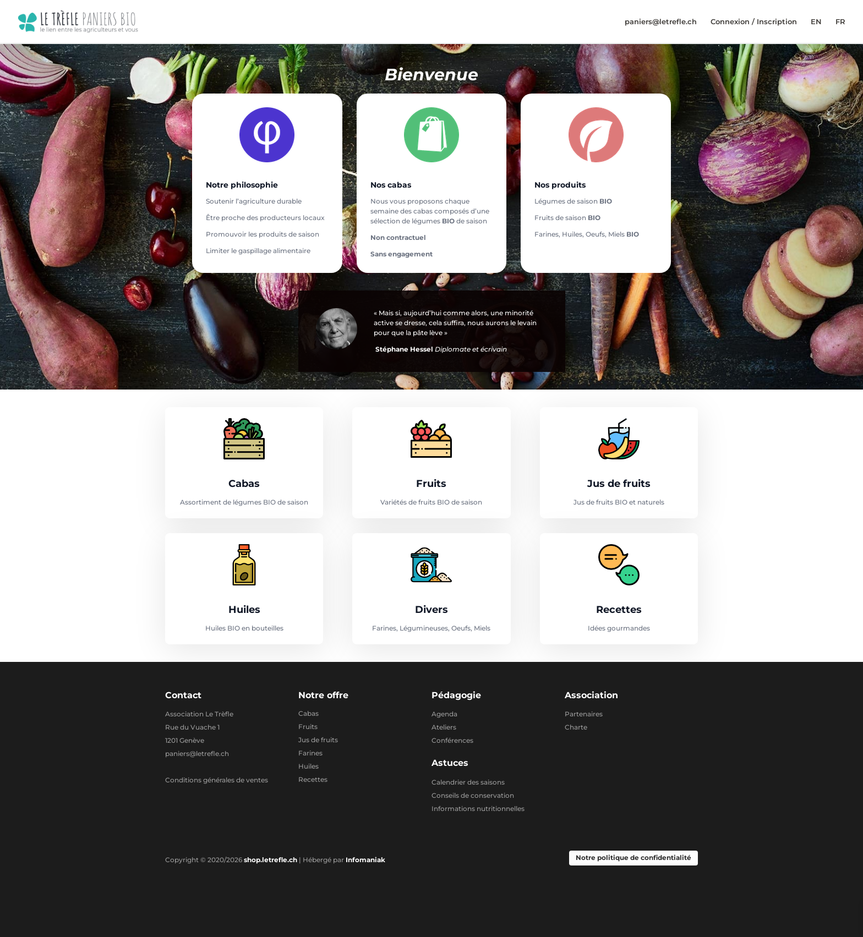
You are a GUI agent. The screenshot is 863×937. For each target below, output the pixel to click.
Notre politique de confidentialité (633, 857)
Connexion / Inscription (754, 22)
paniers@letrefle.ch (661, 22)
